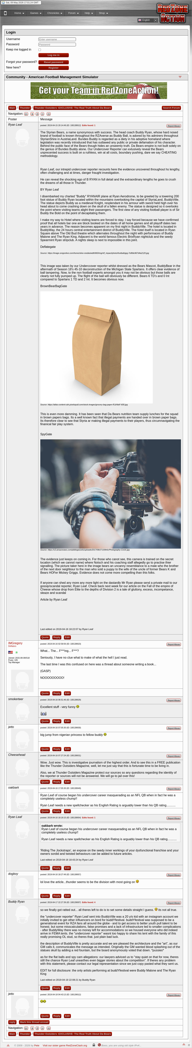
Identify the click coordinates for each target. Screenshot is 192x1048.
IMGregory (15, 643)
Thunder (25, 107)
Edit (67, 637)
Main (12, 107)
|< (26, 114)
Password (12, 44)
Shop (101, 14)
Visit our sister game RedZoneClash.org (65, 1045)
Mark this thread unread (34, 1022)
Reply (56, 637)
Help (87, 14)
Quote (45, 637)
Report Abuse (174, 126)
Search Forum (171, 107)
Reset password (53, 62)
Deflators (12, 646)
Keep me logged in (18, 49)
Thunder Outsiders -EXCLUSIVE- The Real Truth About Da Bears (72, 107)
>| (49, 114)
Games (33, 14)
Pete (36, 1045)
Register (53, 67)
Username (13, 39)
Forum (71, 14)
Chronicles (53, 14)
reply (12, 1022)
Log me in (53, 55)
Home (17, 14)
